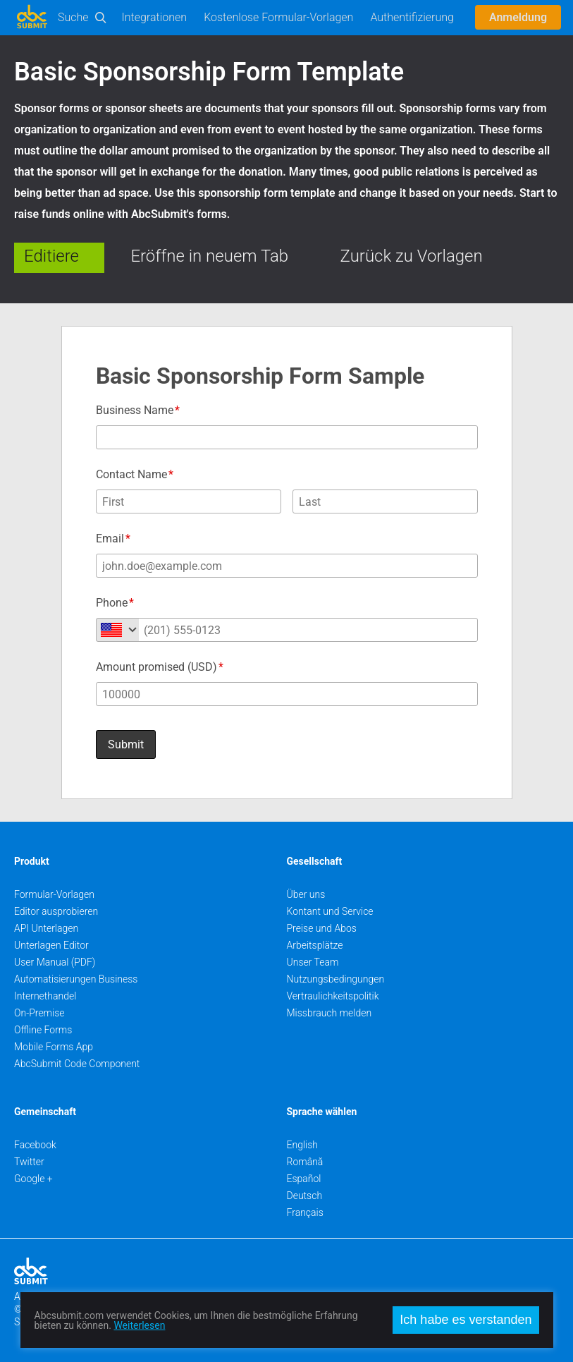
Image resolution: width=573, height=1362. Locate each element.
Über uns (306, 894)
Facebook (35, 1144)
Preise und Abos (322, 928)
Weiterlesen (139, 1325)
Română (305, 1161)
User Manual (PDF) (54, 962)
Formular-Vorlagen (54, 894)
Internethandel (45, 996)
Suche (73, 17)
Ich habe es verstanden (465, 1320)
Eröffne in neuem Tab (209, 256)
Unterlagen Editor (51, 945)
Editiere (51, 256)
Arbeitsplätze (315, 945)
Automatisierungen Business (75, 979)
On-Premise (39, 1013)
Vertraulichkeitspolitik (333, 996)
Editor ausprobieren (56, 911)
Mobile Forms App (53, 1046)
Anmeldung (518, 17)
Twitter (29, 1161)
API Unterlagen (46, 928)
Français (305, 1212)
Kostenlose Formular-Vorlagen (278, 17)
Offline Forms (43, 1029)
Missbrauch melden (329, 1013)
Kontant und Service (330, 911)
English (303, 1144)
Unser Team (313, 962)
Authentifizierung (412, 17)
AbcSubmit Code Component (77, 1063)
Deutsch (305, 1195)
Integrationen (154, 17)
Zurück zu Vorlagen (411, 256)
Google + (33, 1178)
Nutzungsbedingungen (336, 979)
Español (304, 1178)
